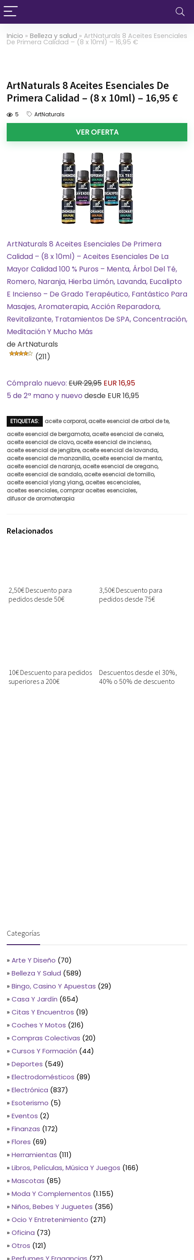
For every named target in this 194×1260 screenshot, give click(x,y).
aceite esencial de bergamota (48, 434)
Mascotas (28, 1180)
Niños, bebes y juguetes (52, 1206)
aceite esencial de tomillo (119, 474)
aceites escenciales (112, 482)
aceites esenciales (32, 490)
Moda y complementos (51, 1193)
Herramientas (34, 1154)
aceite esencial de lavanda (119, 450)
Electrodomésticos (43, 1077)
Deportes (27, 1064)
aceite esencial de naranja (43, 466)
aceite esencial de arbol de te (128, 421)
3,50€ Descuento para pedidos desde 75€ (130, 594)
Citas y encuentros (43, 1012)
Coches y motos (39, 1025)
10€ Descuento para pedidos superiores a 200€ (50, 677)
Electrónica (30, 1090)
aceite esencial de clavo (40, 442)
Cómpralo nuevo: (38, 383)
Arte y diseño (34, 960)
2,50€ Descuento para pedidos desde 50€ (40, 594)
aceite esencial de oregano (120, 466)
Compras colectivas (46, 1038)
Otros (21, 1245)
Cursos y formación (44, 1051)
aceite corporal (65, 421)
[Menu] (10, 12)
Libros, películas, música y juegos (66, 1167)
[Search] (180, 12)
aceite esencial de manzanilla (48, 458)
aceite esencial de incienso (113, 442)
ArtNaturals (49, 114)
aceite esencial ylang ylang (45, 482)
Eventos (25, 1115)
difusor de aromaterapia (40, 498)
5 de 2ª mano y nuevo (45, 395)
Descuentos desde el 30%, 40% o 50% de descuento (138, 677)
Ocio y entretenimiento (50, 1219)
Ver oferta (97, 132)
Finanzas (26, 1128)
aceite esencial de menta (126, 458)
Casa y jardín (35, 999)
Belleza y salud (53, 35)
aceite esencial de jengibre (43, 450)
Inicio (15, 35)
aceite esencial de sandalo (44, 474)
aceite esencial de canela (127, 434)
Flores (21, 1141)
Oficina (23, 1232)
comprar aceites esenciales (98, 490)
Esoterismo (30, 1102)
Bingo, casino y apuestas (54, 986)
